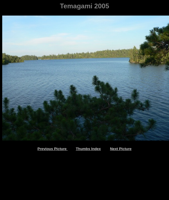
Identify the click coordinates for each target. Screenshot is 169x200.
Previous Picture (53, 149)
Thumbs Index (88, 149)
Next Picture (120, 149)
